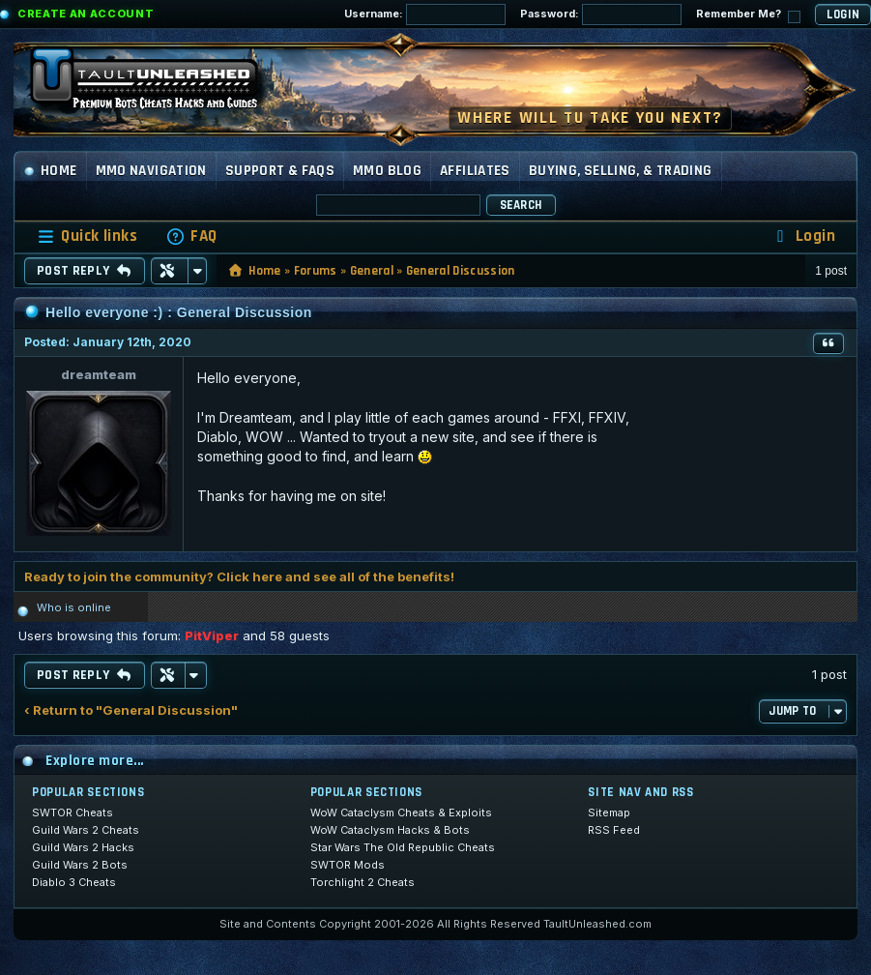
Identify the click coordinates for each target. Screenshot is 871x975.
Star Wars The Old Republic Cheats (402, 847)
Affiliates (475, 171)
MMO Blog (387, 171)
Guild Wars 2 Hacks (83, 847)
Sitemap (609, 812)
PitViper (212, 635)
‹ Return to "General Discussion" (131, 710)
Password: (601, 14)
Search (521, 205)
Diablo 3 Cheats (74, 882)
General (371, 271)
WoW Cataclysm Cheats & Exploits (401, 812)
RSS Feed (614, 830)
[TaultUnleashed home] (159, 84)
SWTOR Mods (347, 865)
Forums (315, 271)
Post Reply (84, 271)
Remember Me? (748, 15)
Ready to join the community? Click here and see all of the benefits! (239, 576)
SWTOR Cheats (72, 812)
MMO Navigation (151, 171)
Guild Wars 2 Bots (80, 865)
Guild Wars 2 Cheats (85, 830)
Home (50, 171)
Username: (425, 14)
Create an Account (85, 13)
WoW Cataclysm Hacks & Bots (390, 830)
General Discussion (460, 271)
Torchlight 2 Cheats (362, 882)
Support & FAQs (279, 171)
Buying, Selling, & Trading (620, 171)
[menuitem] (191, 236)
